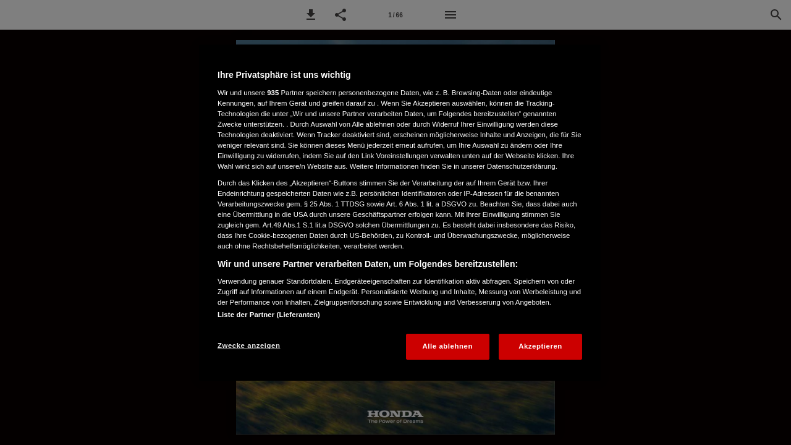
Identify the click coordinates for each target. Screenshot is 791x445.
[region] (400, 212)
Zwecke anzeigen (249, 345)
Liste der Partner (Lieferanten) (269, 314)
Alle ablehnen (448, 346)
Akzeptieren (540, 346)
